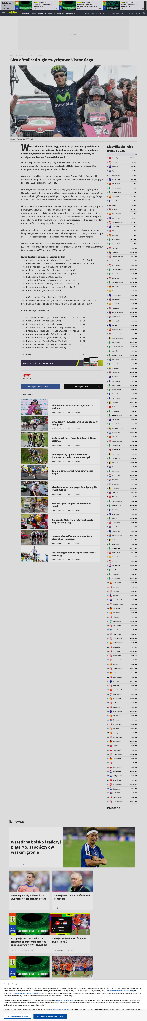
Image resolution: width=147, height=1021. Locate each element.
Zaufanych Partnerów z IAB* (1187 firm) (120, 991)
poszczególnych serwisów (65, 1000)
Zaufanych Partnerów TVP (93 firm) (25, 993)
